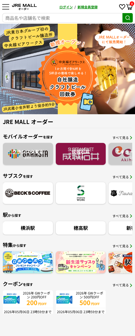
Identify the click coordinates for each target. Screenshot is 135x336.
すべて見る (122, 137)
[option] (67, 69)
